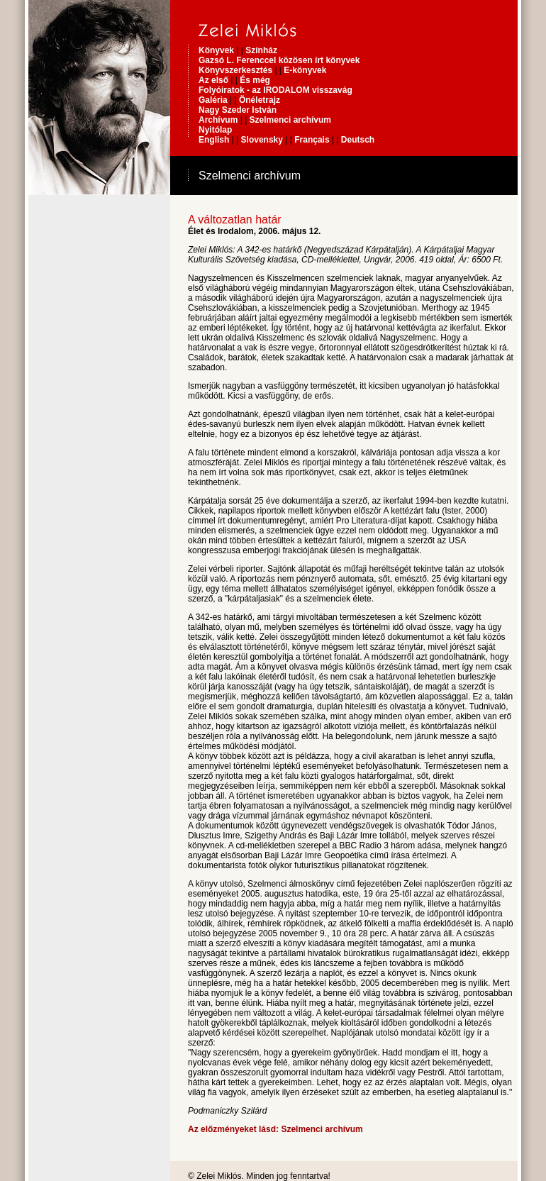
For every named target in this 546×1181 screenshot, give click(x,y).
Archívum (218, 120)
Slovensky (262, 140)
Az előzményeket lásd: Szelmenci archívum (275, 1129)
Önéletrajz (259, 100)
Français (311, 140)
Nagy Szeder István (238, 110)
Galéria (213, 100)
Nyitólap (215, 130)
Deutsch (357, 140)
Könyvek (216, 50)
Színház (261, 50)
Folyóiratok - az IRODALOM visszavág (275, 90)
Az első (213, 80)
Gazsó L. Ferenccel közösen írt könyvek (279, 60)
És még (255, 80)
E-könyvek (305, 70)
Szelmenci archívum (290, 120)
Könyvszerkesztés (236, 70)
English (214, 140)
